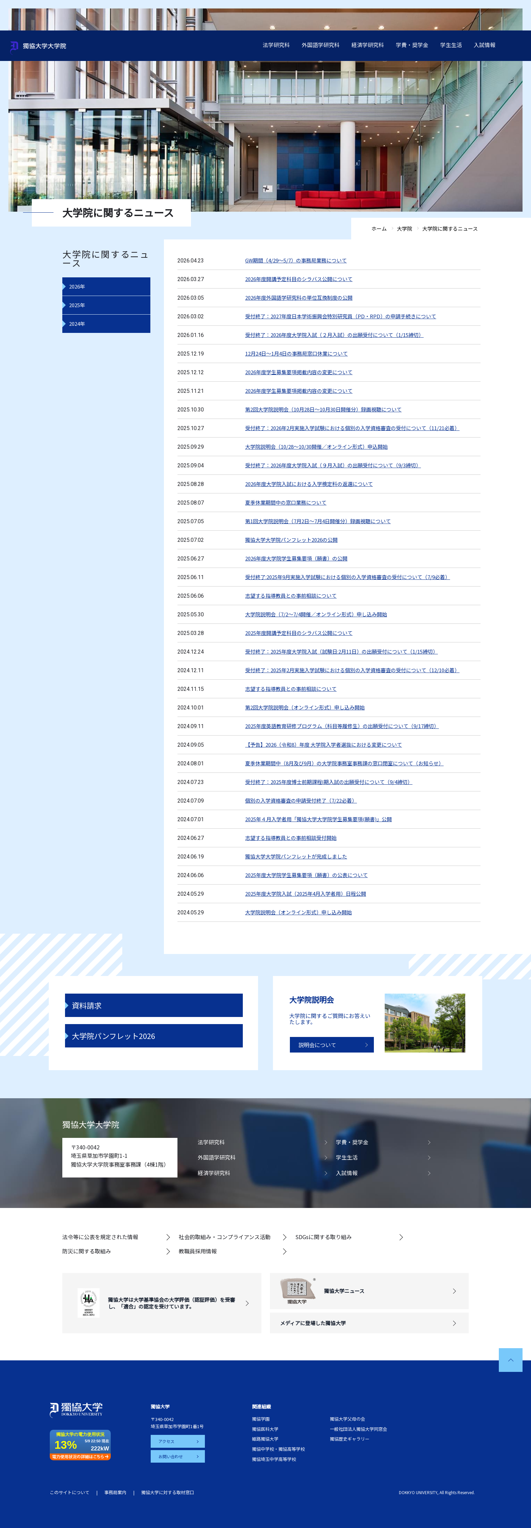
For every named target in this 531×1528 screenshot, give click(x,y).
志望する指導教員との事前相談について (291, 595)
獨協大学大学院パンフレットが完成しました (296, 856)
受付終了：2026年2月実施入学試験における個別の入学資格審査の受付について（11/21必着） (352, 427)
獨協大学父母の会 (347, 1419)
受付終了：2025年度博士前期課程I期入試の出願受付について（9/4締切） (328, 781)
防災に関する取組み (86, 1251)
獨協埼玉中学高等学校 (274, 1459)
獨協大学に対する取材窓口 (167, 1492)
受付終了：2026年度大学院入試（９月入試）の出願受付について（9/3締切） (333, 465)
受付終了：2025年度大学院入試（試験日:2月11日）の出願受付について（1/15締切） (341, 651)
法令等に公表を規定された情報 (100, 1237)
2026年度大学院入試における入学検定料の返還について (309, 483)
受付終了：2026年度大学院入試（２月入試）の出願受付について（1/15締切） (334, 334)
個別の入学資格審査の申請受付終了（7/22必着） (301, 800)
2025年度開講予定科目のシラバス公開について (299, 632)
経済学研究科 (368, 45)
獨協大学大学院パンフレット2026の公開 (291, 539)
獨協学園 (261, 1419)
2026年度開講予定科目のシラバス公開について (299, 278)
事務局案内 (115, 1492)
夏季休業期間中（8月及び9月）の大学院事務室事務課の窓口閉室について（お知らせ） (344, 763)
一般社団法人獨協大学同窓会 (358, 1429)
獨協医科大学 (265, 1429)
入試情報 (484, 45)
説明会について (317, 1045)
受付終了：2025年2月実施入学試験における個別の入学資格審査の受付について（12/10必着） (352, 670)
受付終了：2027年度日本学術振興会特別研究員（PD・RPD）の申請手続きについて (340, 316)
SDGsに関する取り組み (323, 1237)
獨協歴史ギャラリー (349, 1439)
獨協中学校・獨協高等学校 (278, 1449)
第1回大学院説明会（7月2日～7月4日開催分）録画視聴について (318, 521)
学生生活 (451, 45)
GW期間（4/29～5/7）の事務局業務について (296, 260)
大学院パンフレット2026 (113, 1035)
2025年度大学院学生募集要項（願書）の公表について (306, 874)
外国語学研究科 (321, 45)
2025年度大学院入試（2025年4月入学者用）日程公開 (305, 893)
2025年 (77, 305)
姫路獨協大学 (265, 1439)
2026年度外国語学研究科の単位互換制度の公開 (299, 297)
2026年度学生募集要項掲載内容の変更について (299, 372)
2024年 (77, 323)
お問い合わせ (171, 1456)
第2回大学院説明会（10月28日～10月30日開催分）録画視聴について (323, 409)
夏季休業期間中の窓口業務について (285, 502)
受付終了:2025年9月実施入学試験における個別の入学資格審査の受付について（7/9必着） (347, 576)
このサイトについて (69, 1492)
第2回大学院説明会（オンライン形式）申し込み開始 (305, 707)
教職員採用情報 (198, 1251)
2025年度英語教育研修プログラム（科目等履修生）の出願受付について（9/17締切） (342, 725)
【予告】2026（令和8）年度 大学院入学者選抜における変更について (323, 744)
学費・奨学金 (412, 45)
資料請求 (87, 1005)
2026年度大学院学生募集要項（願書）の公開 (296, 558)
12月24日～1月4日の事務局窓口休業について (296, 353)
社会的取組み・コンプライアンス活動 (225, 1237)
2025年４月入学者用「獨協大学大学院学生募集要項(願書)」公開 (318, 819)
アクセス (167, 1441)
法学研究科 (276, 45)
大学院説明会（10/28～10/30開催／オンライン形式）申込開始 (316, 446)
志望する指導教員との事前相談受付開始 (291, 837)
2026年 (77, 286)
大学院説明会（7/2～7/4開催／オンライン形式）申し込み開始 (316, 614)
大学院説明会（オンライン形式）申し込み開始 (298, 912)
